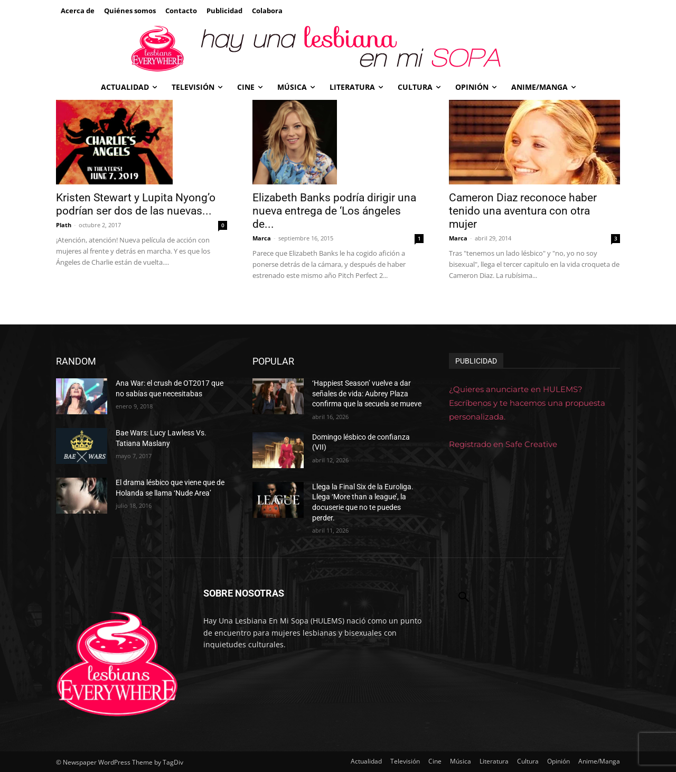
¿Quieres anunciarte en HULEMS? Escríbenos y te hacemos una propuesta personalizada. (527, 403)
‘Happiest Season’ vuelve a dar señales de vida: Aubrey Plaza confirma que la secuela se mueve (366, 393)
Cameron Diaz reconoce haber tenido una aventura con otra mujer (523, 210)
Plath (63, 225)
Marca (261, 238)
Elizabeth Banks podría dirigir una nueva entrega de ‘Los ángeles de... (334, 210)
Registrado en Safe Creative (503, 444)
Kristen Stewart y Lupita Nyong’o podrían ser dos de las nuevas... (135, 204)
